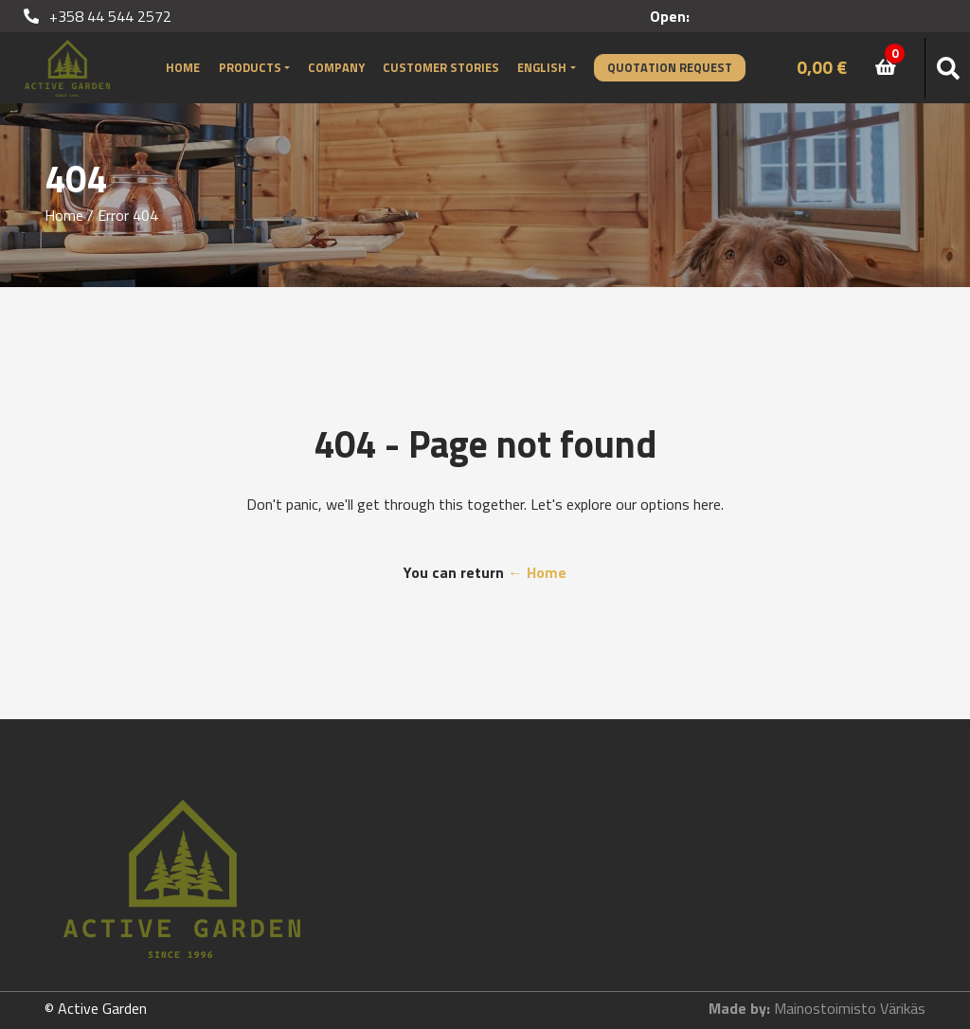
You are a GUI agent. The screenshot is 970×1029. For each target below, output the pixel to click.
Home (183, 67)
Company (336, 67)
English (541, 67)
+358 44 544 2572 (97, 16)
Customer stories (441, 67)
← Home (537, 572)
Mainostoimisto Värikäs (849, 1008)
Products (250, 67)
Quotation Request (669, 67)
